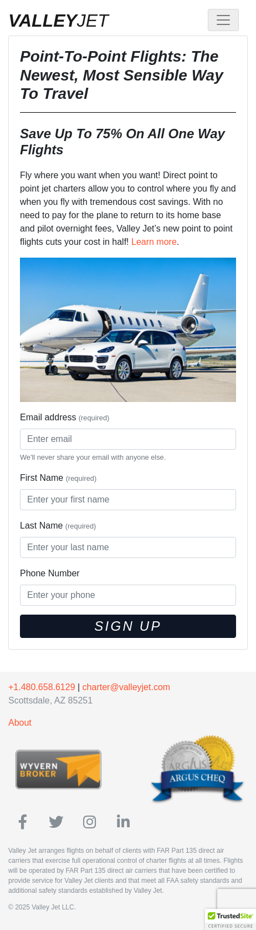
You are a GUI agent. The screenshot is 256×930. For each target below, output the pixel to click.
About (20, 722)
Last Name (58, 525)
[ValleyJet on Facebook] (23, 822)
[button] (230, 919)
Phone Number (50, 573)
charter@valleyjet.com (127, 687)
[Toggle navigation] (223, 20)
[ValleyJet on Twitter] (56, 822)
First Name (58, 477)
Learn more (154, 242)
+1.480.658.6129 (41, 687)
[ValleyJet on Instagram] (89, 822)
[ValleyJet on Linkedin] (123, 822)
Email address (64, 417)
